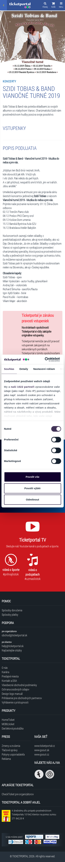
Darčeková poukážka (12, 728)
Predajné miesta (10, 676)
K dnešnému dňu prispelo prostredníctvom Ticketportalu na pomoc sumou (34, 814)
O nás (5, 667)
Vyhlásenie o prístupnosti (15, 702)
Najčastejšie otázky (12, 650)
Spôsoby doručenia (12, 610)
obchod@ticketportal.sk (14, 635)
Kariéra (5, 672)
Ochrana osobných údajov (15, 689)
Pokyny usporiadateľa (13, 754)
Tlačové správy (10, 750)
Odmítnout (32, 499)
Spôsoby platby (10, 614)
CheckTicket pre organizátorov (18, 794)
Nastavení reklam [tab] (44, 368)
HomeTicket (8, 719)
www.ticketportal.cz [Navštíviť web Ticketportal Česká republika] (44, 746)
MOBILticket (8, 724)
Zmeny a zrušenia (11, 746)
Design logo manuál (12, 693)
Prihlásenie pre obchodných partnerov (22, 698)
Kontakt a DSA (9, 680)
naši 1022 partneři (22, 386)
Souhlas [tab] (9, 368)
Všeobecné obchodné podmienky (19, 685)
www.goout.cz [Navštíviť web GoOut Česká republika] (41, 754)
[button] (53, 5)
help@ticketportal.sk (13, 646)
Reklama (6, 759)
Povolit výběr (32, 488)
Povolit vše (32, 476)
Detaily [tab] (23, 368)
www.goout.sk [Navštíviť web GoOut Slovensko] (41, 750)
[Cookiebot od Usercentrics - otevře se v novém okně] (45, 359)
